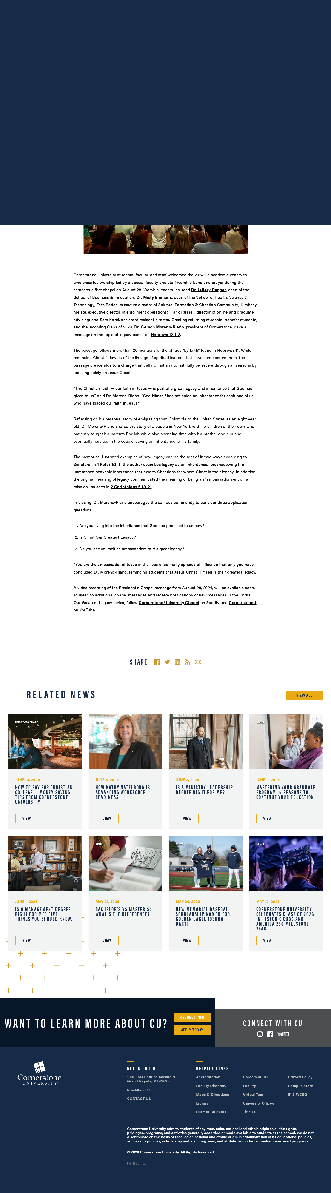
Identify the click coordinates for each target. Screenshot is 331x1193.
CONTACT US (139, 1098)
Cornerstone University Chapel (169, 602)
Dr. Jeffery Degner (208, 289)
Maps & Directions (212, 1094)
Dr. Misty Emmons (154, 297)
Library (202, 1103)
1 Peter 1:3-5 (109, 464)
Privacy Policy (300, 1076)
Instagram (260, 1034)
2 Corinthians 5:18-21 (131, 486)
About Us (29, 4)
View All (304, 695)
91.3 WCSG (297, 1094)
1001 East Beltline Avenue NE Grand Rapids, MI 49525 (152, 1079)
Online (309, 16)
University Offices (258, 1103)
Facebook (270, 1034)
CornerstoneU (242, 602)
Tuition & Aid (277, 16)
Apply (312, 4)
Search (324, 16)
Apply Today (192, 1030)
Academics (166, 16)
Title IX (249, 1111)
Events (9, 4)
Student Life (239, 16)
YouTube (283, 1034)
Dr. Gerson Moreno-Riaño (159, 327)
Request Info (192, 1017)
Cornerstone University (40, 1073)
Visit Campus (275, 4)
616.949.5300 (241, 4)
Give (87, 4)
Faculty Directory (211, 1085)
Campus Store (300, 1085)
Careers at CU (255, 1076)
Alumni (72, 4)
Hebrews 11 (228, 350)
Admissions (202, 16)
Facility (249, 1085)
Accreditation (208, 1076)
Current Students (211, 1111)
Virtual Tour (253, 1094)
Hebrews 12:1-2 (165, 334)
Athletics (51, 4)
